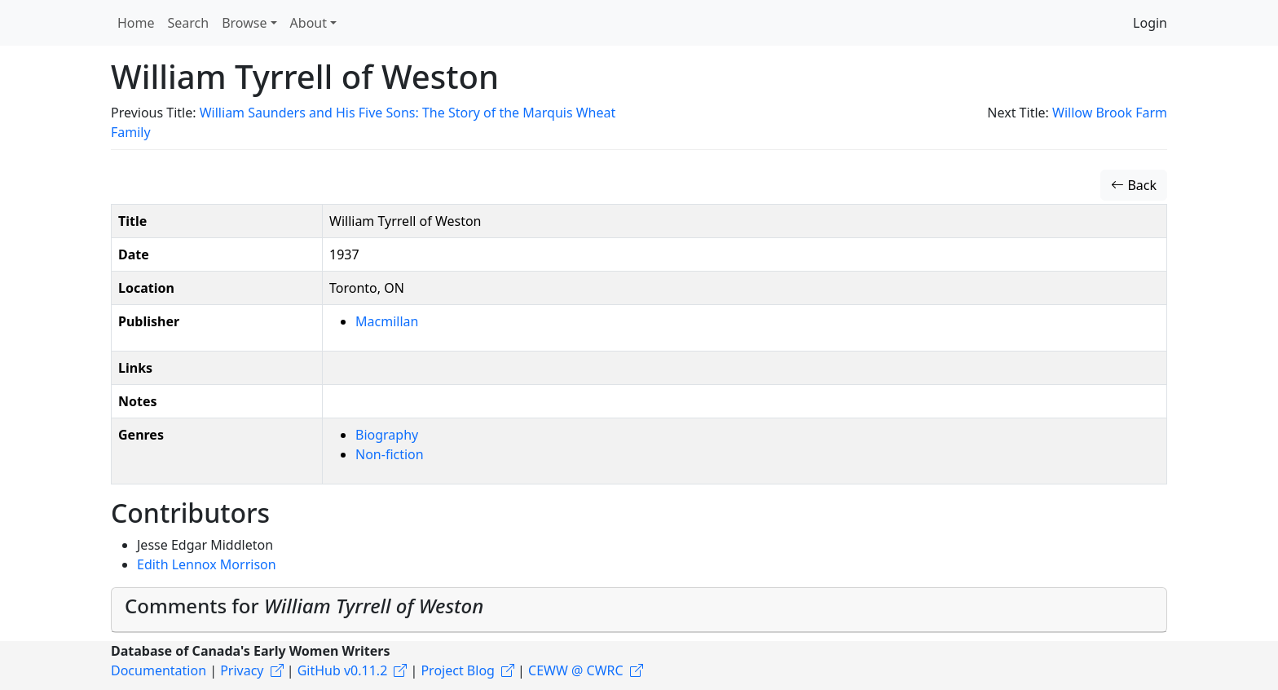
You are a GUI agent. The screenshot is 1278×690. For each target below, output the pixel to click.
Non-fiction (389, 454)
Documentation (158, 670)
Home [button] (136, 23)
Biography (386, 435)
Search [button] (188, 23)
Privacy (241, 670)
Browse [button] (244, 23)
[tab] (639, 610)
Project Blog (457, 670)
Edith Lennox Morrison (206, 564)
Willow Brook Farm (1109, 113)
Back (1134, 185)
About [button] (308, 23)
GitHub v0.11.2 (342, 670)
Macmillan (386, 321)
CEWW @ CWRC (576, 670)
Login (1150, 23)
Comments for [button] (304, 605)
